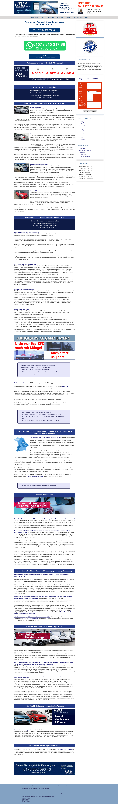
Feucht (46, 788)
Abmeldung (68, 17)
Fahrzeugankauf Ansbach (85, 151)
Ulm (33, 788)
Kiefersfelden (82, 135)
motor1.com (82, 149)
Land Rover (82, 153)
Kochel (80, 139)
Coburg (39, 788)
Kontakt (86, 17)
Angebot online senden (78, 17)
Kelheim (81, 133)
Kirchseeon (82, 137)
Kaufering (81, 131)
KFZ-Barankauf (60, 17)
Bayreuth (36, 788)
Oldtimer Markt (82, 155)
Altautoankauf (51, 17)
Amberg (27, 788)
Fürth (48, 788)
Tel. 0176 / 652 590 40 (44, 30)
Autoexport (43, 17)
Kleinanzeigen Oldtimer (84, 157)
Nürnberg (24, 788)
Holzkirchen (82, 125)
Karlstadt (81, 129)
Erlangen (42, 788)
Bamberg (30, 788)
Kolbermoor (82, 140)
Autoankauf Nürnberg (34, 17)
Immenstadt (82, 127)
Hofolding (81, 123)
